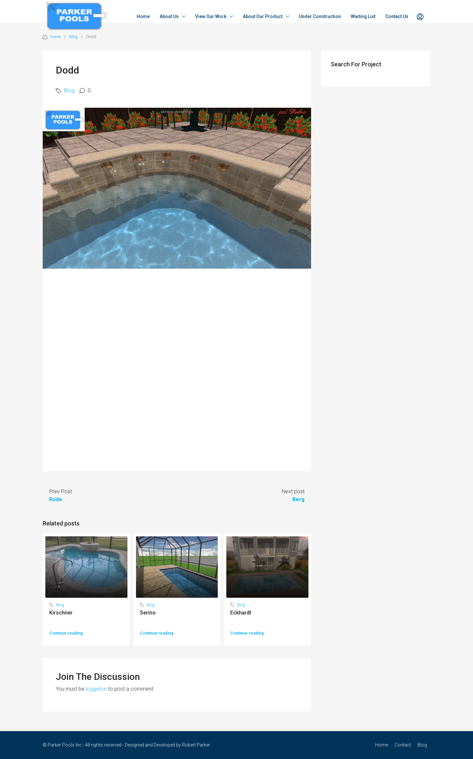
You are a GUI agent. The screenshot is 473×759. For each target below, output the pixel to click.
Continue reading (66, 633)
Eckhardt (240, 613)
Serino (148, 613)
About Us (169, 16)
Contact (402, 745)
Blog (73, 36)
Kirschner (61, 613)
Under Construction (320, 16)
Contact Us (396, 16)
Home (143, 16)
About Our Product (262, 16)
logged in (96, 689)
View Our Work (210, 16)
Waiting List (363, 16)
